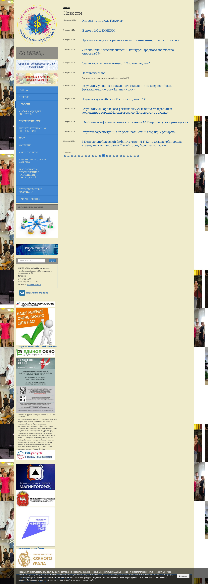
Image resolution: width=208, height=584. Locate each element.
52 (131, 156)
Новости (24, 104)
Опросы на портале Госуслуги (103, 20)
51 (128, 156)
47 (114, 156)
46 (110, 156)
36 (75, 156)
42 (96, 156)
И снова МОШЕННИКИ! (99, 30)
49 (121, 156)
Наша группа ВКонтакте (37, 293)
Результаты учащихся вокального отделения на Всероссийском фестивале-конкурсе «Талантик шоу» (127, 87)
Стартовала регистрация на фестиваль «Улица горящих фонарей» (129, 132)
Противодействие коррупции (30, 190)
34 (69, 156)
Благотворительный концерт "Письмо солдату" (116, 63)
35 (72, 156)
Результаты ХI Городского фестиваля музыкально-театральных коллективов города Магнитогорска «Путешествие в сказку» (127, 110)
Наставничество (29, 199)
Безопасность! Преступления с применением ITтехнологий (29, 173)
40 (89, 156)
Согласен (183, 576)
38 (82, 156)
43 (100, 156)
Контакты (25, 145)
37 (79, 156)
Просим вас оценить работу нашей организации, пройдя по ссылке (130, 40)
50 (124, 156)
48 (117, 156)
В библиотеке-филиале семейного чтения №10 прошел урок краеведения (135, 122)
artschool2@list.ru (34, 285)
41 (93, 156)
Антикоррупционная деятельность (32, 129)
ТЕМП (22, 138)
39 (86, 156)
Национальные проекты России (31, 548)
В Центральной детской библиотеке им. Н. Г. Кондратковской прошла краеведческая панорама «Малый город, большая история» (132, 143)
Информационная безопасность (36, 249)
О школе (24, 97)
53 (135, 156)
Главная (24, 90)
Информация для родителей (30, 112)
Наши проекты (28, 152)
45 (107, 156)
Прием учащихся (29, 121)
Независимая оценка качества (33, 161)
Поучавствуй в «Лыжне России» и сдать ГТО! (114, 99)
